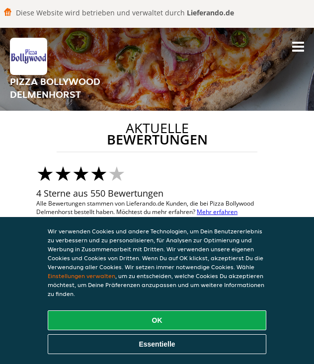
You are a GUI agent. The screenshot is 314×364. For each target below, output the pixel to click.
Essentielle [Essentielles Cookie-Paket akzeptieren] (157, 344)
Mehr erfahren (217, 212)
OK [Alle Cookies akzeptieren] (157, 320)
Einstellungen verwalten (81, 276)
